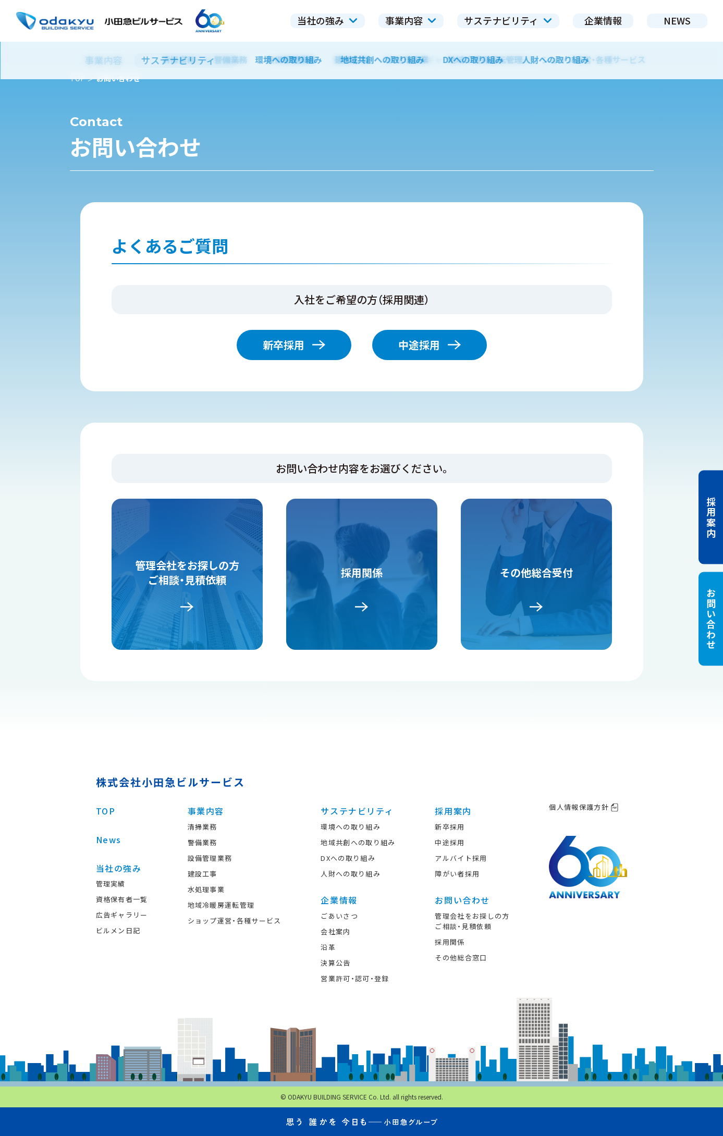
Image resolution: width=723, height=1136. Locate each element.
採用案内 (453, 811)
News (108, 839)
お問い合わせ (462, 900)
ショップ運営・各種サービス (234, 920)
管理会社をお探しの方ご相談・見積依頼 (472, 921)
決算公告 (335, 963)
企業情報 (339, 900)
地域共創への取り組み (358, 842)
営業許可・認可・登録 (355, 978)
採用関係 (449, 942)
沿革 (328, 947)
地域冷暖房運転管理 (221, 905)
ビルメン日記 (118, 930)
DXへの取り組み (348, 858)
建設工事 (202, 874)
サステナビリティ (357, 811)
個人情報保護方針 (583, 807)
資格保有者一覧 (122, 899)
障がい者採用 (457, 874)
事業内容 (206, 811)
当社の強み (119, 868)
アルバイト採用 (461, 858)
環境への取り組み (350, 827)
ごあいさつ (339, 916)
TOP (77, 78)
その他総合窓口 (461, 957)
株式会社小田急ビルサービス (170, 781)
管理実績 (111, 883)
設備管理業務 (210, 858)
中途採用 (429, 344)
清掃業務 (202, 827)
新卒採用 (294, 344)
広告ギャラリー (122, 915)
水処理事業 (206, 889)
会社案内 (335, 931)
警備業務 (202, 842)
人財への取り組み (350, 874)
